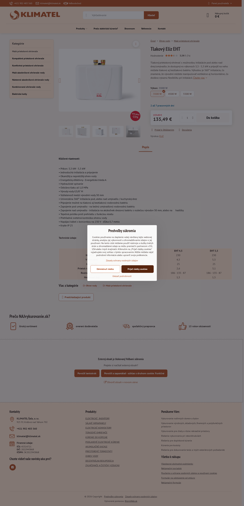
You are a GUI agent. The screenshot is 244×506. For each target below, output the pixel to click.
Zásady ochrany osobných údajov (122, 260)
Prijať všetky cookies (137, 269)
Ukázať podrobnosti (122, 276)
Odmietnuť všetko (105, 269)
